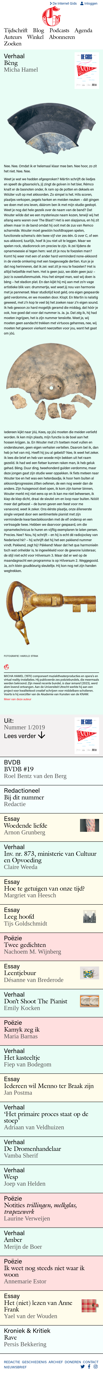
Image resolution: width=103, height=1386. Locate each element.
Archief (56, 1362)
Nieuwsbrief (15, 1367)
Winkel (35, 36)
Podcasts (59, 30)
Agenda (83, 30)
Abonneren (62, 36)
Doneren (73, 1362)
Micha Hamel (21, 69)
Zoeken (13, 43)
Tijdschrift (16, 30)
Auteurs (13, 36)
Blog (38, 30)
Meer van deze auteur (17, 699)
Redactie (12, 1362)
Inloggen (88, 3)
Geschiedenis (34, 1362)
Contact (90, 1362)
